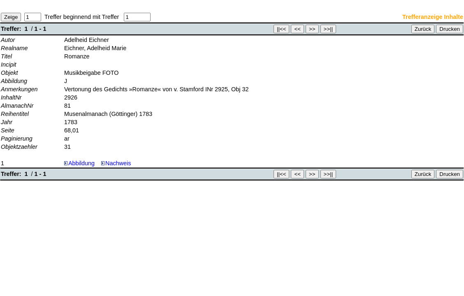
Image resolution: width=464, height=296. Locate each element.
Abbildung (81, 163)
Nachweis (116, 163)
